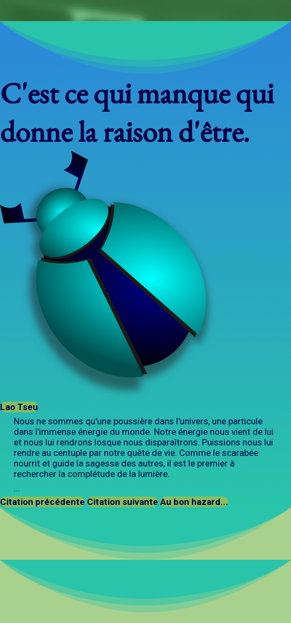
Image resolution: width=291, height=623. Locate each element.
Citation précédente (42, 502)
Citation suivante (122, 502)
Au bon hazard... (194, 502)
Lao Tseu (19, 407)
